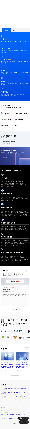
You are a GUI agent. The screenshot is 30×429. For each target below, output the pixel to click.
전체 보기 (15, 309)
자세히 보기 (5, 157)
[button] (24, 271)
